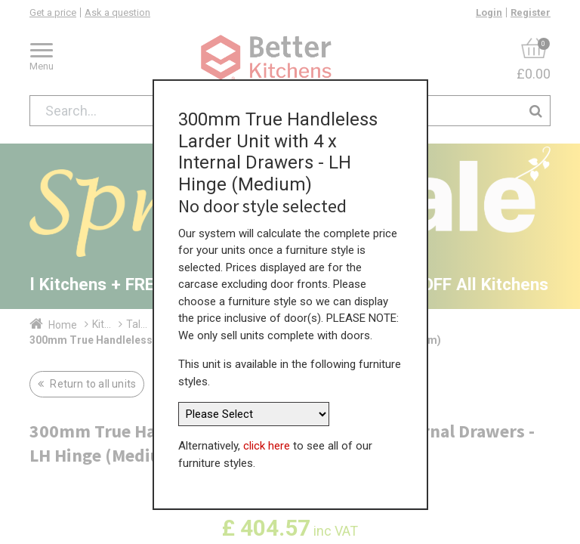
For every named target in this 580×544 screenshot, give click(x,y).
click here (266, 446)
